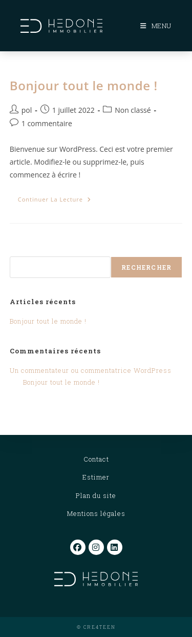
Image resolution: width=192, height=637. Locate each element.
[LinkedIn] (114, 547)
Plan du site (96, 495)
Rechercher (33, 249)
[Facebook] (78, 547)
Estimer (96, 477)
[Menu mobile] (156, 25)
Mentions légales (96, 513)
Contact (96, 459)
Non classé (133, 110)
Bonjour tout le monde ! (84, 85)
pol (27, 110)
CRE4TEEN (99, 627)
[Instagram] (96, 547)
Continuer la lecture (58, 201)
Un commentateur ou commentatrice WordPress (91, 370)
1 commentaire (47, 123)
